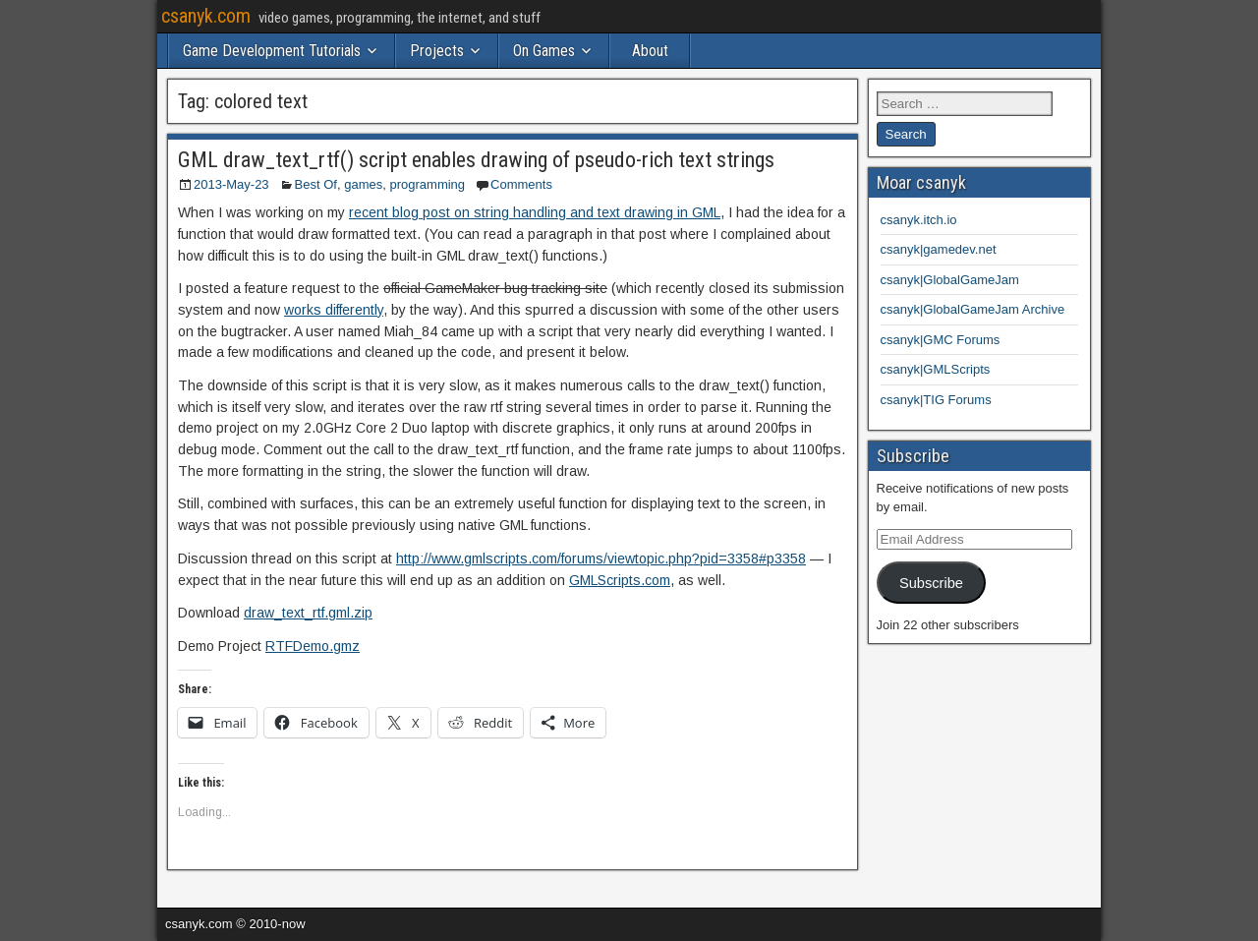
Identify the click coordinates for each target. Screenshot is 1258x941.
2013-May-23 (231, 184)
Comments (521, 184)
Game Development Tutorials (272, 50)
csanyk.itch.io (919, 219)
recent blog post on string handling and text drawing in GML (534, 212)
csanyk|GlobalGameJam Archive (973, 309)
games (363, 184)
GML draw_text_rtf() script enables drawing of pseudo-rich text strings (476, 159)
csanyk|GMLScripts (936, 369)
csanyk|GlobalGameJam (950, 279)
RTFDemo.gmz (312, 646)
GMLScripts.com (619, 580)
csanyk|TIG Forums (936, 399)
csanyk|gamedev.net (939, 249)
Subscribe (931, 583)
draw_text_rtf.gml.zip (308, 612)
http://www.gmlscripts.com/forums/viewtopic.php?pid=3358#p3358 (601, 558)
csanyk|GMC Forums (941, 339)
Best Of (316, 184)
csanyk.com (206, 16)
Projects (437, 50)
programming (427, 184)
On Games (544, 50)
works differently (333, 310)
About (650, 50)
